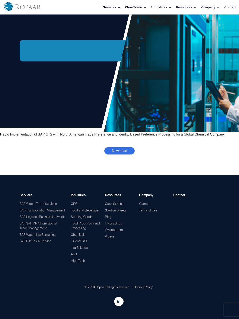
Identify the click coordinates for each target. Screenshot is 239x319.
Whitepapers (114, 230)
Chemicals (78, 234)
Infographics (113, 223)
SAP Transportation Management (42, 210)
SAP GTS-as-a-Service (35, 241)
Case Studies (114, 203)
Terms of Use (148, 210)
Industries (159, 7)
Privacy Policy (144, 287)
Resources (184, 7)
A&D (74, 254)
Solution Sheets (115, 210)
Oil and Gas (79, 241)
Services (109, 7)
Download (119, 151)
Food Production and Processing (85, 225)
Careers (144, 203)
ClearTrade (133, 7)
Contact (230, 7)
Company (208, 7)
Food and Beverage (84, 210)
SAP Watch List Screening (37, 234)
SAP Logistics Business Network (42, 216)
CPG (74, 203)
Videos (109, 236)
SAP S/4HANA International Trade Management (38, 225)
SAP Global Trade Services (38, 203)
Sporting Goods (81, 216)
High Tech (78, 260)
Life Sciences (80, 247)
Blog (108, 216)
